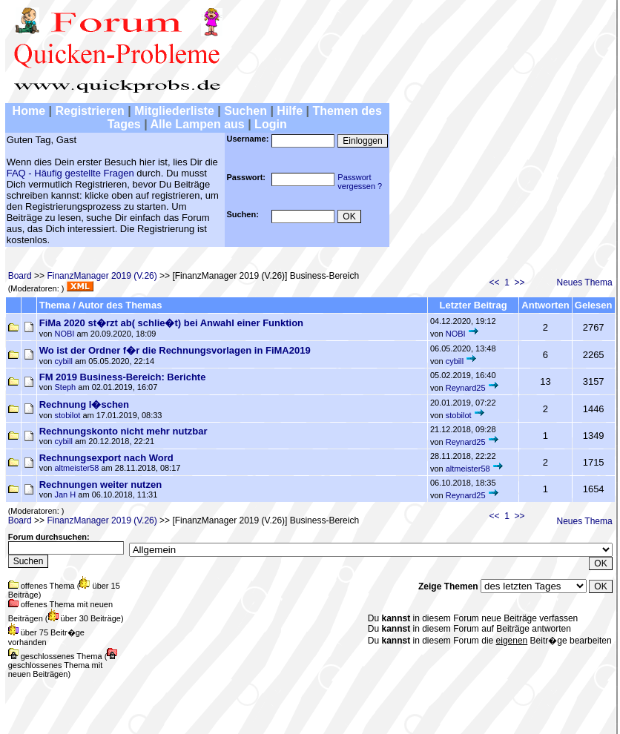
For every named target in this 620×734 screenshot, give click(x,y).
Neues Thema (585, 282)
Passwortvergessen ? (359, 182)
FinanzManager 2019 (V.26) (101, 276)
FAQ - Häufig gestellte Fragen (70, 173)
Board (20, 276)
